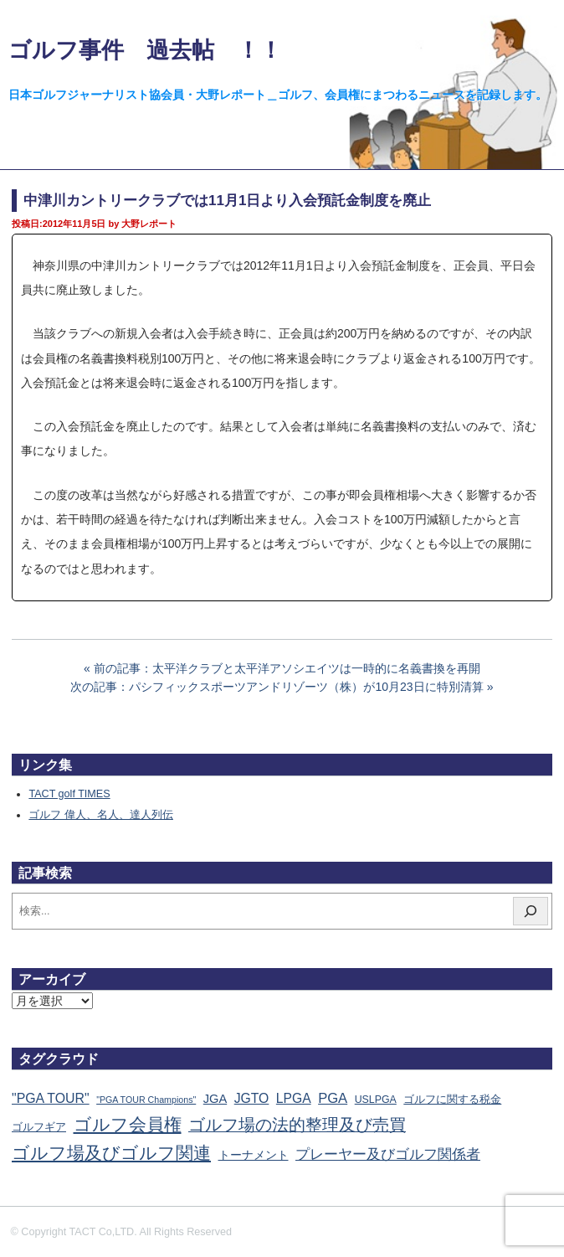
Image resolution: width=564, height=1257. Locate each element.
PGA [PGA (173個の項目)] (332, 1098)
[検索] (530, 911)
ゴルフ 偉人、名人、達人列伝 (100, 815)
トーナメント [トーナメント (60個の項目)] (253, 1155)
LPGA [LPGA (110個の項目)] (293, 1098)
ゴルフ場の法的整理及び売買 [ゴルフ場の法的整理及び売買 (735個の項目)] (297, 1124)
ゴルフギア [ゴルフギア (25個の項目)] (39, 1127)
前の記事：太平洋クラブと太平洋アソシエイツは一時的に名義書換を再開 (287, 668)
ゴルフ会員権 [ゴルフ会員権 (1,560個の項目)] (128, 1125)
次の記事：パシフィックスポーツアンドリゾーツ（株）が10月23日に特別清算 (276, 686)
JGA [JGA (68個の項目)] (215, 1098)
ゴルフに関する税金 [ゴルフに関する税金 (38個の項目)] (452, 1099)
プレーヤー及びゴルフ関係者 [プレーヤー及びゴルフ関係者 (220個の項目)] (387, 1154)
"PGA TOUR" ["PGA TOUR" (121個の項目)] (51, 1098)
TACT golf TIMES (69, 794)
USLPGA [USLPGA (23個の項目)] (376, 1099)
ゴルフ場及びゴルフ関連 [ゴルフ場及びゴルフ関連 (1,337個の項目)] (111, 1152)
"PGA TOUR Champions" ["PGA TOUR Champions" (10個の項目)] (146, 1100)
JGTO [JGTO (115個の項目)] (251, 1098)
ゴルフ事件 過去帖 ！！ (145, 50)
